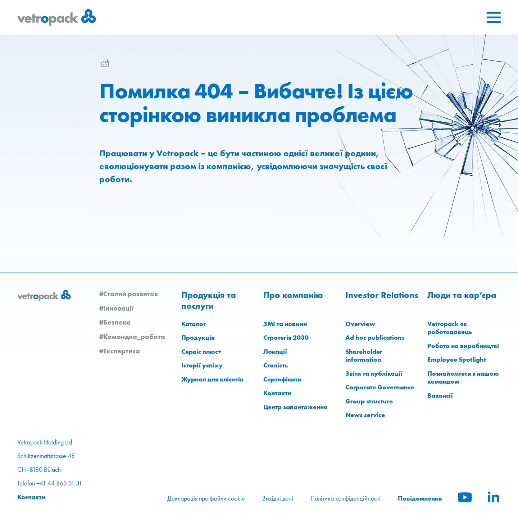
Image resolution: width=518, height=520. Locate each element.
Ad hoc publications (375, 337)
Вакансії (440, 395)
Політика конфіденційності (345, 498)
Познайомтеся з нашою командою (463, 377)
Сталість (275, 365)
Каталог (193, 324)
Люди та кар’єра (461, 295)
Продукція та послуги (208, 300)
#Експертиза (119, 351)
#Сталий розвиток (128, 293)
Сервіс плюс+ (201, 351)
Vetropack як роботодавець (449, 328)
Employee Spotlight (456, 359)
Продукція (197, 337)
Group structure (369, 401)
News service (365, 415)
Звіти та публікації (374, 373)
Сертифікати (282, 379)
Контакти (277, 393)
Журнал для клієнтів (212, 379)
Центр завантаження (295, 407)
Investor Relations (381, 295)
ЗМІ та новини (285, 324)
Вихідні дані (277, 498)
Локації (275, 351)
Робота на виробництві (463, 346)
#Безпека (115, 322)
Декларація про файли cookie (206, 498)
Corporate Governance (379, 387)
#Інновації (116, 308)
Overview (360, 324)
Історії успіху (202, 365)
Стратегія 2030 (286, 337)
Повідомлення (420, 498)
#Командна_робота (132, 336)
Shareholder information (363, 355)
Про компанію (293, 295)
